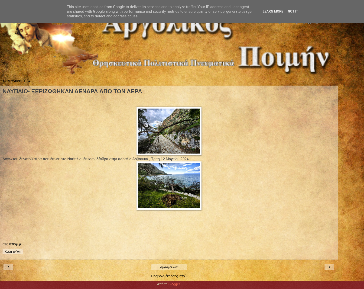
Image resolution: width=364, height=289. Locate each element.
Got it (293, 11)
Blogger (174, 284)
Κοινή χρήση (12, 251)
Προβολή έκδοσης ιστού (169, 276)
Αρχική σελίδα (169, 267)
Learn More (273, 11)
